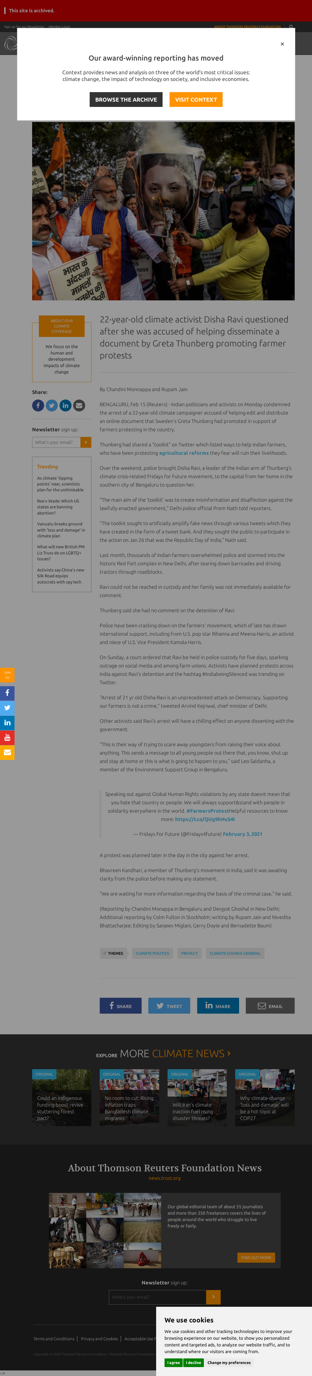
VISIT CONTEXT (196, 99)
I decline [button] (193, 1362)
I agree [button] (173, 1362)
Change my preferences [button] (229, 1362)
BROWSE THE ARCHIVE (126, 99)
